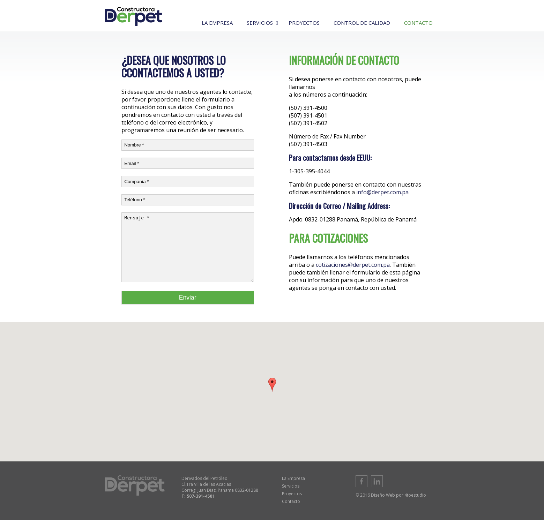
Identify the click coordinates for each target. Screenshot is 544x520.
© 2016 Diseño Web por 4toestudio (391, 495)
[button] (272, 385)
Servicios (290, 486)
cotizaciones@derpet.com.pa (353, 265)
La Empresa (293, 478)
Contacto (291, 501)
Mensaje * (187, 247)
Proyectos (292, 494)
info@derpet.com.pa (382, 192)
